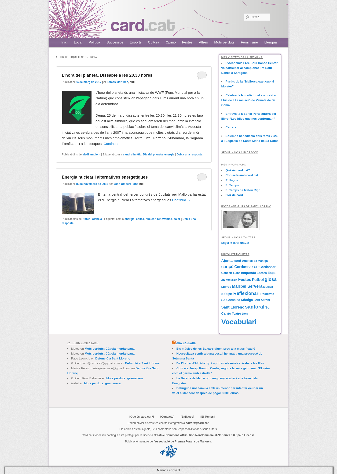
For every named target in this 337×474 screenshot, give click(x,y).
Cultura (153, 42)
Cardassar (243, 267)
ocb (224, 294)
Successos (115, 42)
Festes (187, 42)
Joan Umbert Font (126, 184)
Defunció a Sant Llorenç (112, 358)
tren (245, 313)
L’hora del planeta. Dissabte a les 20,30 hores (107, 75)
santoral (254, 307)
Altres (203, 42)
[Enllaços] (187, 416)
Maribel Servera (247, 286)
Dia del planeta (153, 154)
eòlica (140, 219)
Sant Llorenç (232, 307)
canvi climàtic (132, 154)
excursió (232, 280)
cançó (227, 266)
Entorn (262, 273)
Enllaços (232, 180)
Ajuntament (231, 260)
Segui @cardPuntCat (235, 242)
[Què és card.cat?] (141, 416)
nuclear (151, 219)
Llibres (226, 286)
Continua (113, 144)
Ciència (97, 219)
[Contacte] (167, 416)
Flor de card (234, 195)
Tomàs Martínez (117, 82)
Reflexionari (246, 293)
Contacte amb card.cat (242, 175)
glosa (271, 279)
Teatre (236, 313)
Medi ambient (91, 154)
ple (230, 294)
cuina (236, 273)
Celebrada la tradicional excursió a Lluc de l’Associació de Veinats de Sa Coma (248, 100)
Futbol (258, 279)
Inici (64, 42)
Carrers (231, 127)
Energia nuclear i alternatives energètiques (105, 177)
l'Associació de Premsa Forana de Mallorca (182, 441)
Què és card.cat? (238, 170)
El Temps (232, 185)
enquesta (248, 273)
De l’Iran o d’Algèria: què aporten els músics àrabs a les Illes (220, 363)
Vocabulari (239, 322)
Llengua (270, 42)
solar (177, 219)
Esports (136, 42)
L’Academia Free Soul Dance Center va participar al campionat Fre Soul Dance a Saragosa (249, 68)
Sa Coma (228, 300)
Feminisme (249, 42)
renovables (164, 219)
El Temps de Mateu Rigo (243, 190)
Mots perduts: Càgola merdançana (110, 348)
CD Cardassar (265, 267)
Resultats (267, 294)
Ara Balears (186, 343)
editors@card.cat (197, 423)
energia (169, 154)
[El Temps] (207, 416)
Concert (226, 273)
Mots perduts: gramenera (124, 378)
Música (268, 286)
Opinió (171, 42)
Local (78, 42)
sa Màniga (244, 300)
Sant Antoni (262, 300)
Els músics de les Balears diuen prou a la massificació (215, 348)
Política (94, 42)
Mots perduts (224, 42)
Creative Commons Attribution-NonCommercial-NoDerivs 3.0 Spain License (204, 435)
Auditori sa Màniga (255, 260)
